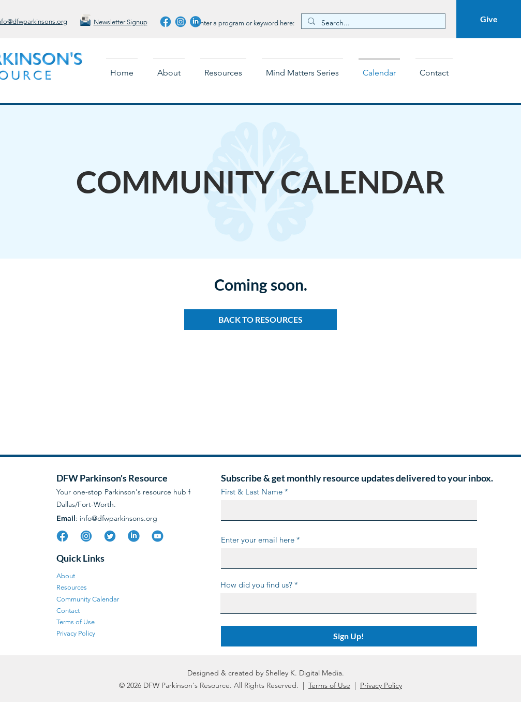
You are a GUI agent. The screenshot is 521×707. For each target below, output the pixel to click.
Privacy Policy (381, 685)
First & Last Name (251, 491)
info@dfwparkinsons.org (118, 518)
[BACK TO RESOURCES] (260, 319)
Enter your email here (257, 540)
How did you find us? (256, 585)
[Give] (488, 19)
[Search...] (372, 23)
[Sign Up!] (349, 636)
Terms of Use (329, 685)
